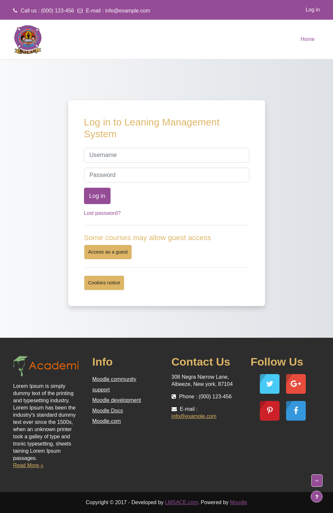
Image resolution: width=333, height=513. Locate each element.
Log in (312, 9)
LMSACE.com (181, 502)
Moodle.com (106, 421)
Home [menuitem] (308, 39)
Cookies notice (104, 282)
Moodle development (116, 400)
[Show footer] (317, 497)
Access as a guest (108, 252)
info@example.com (127, 10)
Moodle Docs (107, 410)
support (101, 389)
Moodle (238, 502)
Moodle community (114, 379)
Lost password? (102, 213)
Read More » (28, 465)
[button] (317, 480)
